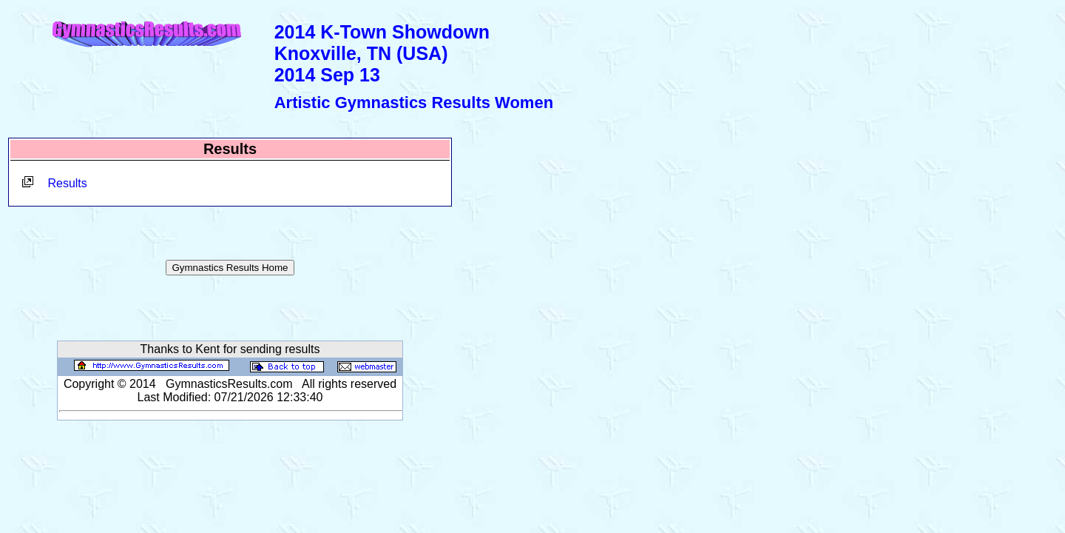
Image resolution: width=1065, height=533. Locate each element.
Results (67, 183)
